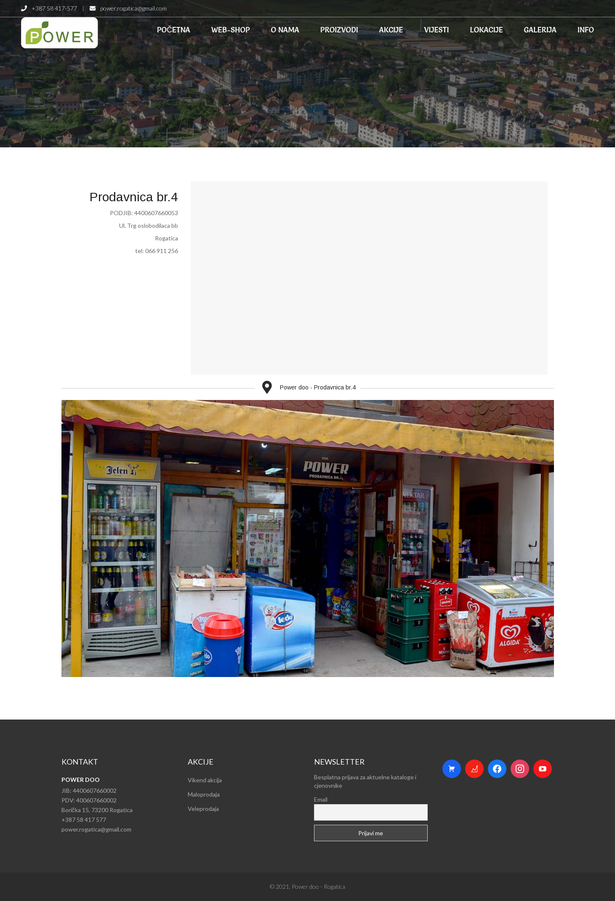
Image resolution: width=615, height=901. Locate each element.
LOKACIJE (486, 30)
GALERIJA (540, 30)
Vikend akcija (205, 780)
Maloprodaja (204, 794)
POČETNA (173, 30)
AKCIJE (391, 30)
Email (320, 799)
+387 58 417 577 (83, 819)
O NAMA (285, 30)
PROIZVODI (339, 30)
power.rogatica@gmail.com (133, 8)
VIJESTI (436, 30)
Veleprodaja (203, 808)
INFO (586, 30)
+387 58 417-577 (54, 8)
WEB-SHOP (230, 30)
